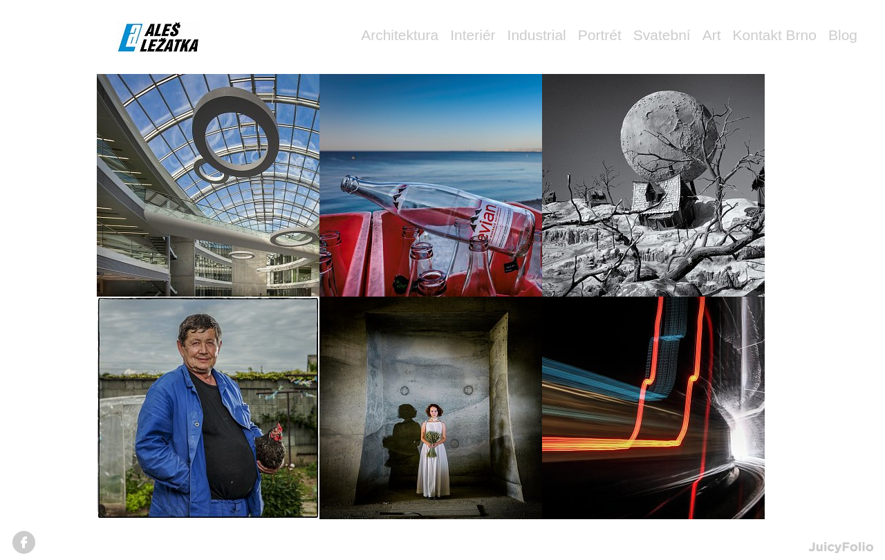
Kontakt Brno (775, 35)
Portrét (600, 35)
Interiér (472, 35)
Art (711, 35)
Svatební (662, 35)
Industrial (536, 35)
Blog (842, 35)
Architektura (399, 35)
